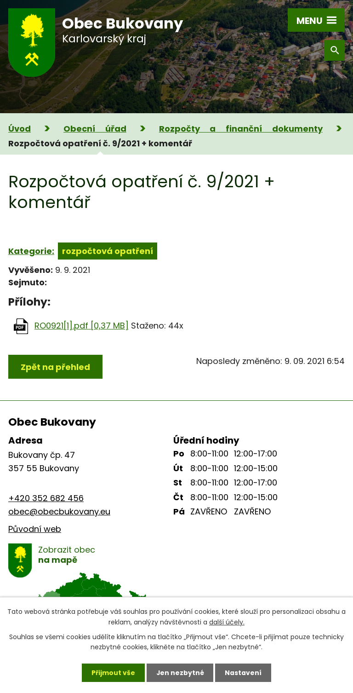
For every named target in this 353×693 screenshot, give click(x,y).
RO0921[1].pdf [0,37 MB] (81, 325)
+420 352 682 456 (46, 498)
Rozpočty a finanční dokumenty (241, 128)
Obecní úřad (94, 128)
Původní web (34, 529)
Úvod (19, 128)
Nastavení (243, 672)
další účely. (227, 621)
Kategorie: (31, 251)
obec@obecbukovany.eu (59, 511)
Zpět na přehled (55, 367)
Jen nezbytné (180, 672)
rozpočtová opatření (107, 251)
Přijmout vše (113, 672)
